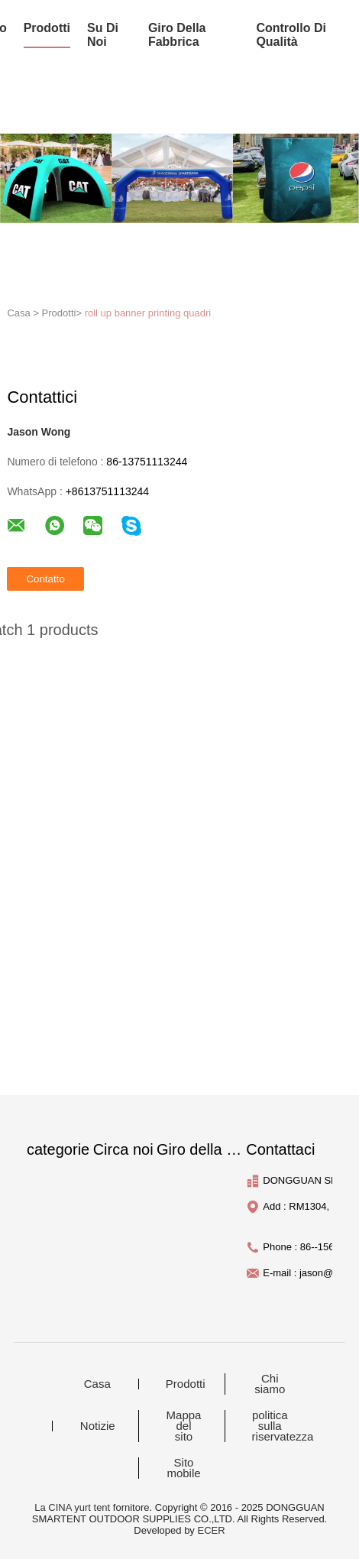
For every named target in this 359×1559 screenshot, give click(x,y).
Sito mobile (183, 1468)
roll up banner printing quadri (148, 313)
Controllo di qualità (291, 34)
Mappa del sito (184, 1426)
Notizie (97, 1426)
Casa (97, 1384)
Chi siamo (269, 1384)
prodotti (47, 27)
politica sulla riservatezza (279, 1426)
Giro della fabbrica (177, 34)
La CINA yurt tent (72, 1507)
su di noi (102, 34)
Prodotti (185, 1384)
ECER (211, 1530)
